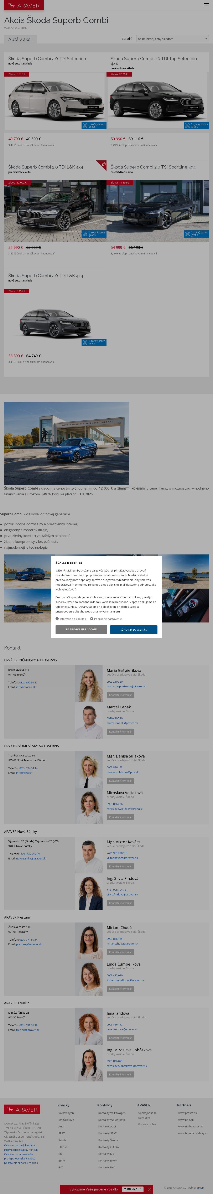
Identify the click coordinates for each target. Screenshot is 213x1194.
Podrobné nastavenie (106, 619)
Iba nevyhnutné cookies (81, 629)
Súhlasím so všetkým (133, 629)
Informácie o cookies (71, 619)
